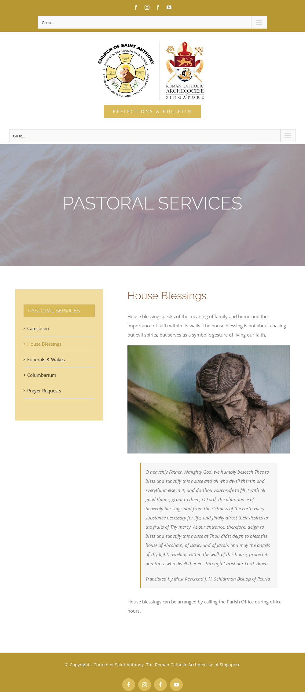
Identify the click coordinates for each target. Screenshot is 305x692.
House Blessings (44, 344)
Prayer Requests (44, 391)
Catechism (38, 328)
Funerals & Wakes (46, 359)
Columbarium (41, 375)
